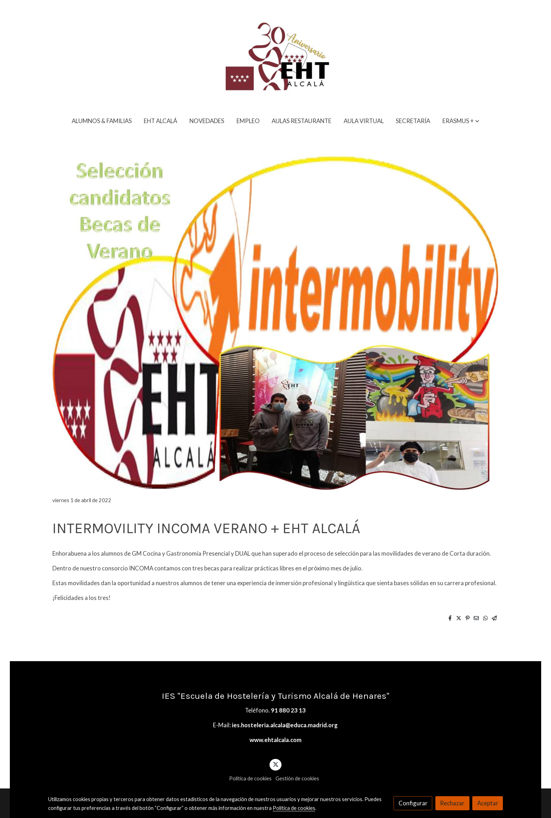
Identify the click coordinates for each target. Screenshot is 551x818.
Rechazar (452, 803)
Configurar (413, 803)
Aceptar (487, 803)
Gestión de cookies (297, 778)
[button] (460, 120)
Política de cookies (250, 778)
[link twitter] (275, 764)
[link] (275, 55)
